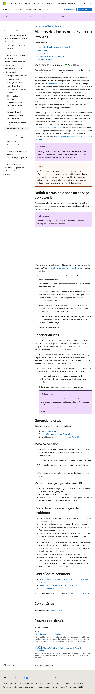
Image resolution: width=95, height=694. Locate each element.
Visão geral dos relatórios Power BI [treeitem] (16, 46)
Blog (57, 683)
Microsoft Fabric (47, 26)
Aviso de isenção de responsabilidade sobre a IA (20, 683)
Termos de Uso (43, 687)
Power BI (58, 26)
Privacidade (78, 683)
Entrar (90, 3)
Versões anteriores (46, 683)
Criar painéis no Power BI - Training (48, 634)
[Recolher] (26, 26)
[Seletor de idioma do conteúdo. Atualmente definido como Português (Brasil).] (12, 678)
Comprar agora (69, 9)
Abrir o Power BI (85, 9)
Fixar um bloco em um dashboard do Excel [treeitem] (15, 110)
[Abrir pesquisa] (84, 3)
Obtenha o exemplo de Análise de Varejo (65, 268)
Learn (37, 26)
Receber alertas (41, 50)
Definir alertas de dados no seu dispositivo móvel (59, 585)
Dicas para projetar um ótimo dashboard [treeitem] (17, 146)
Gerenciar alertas (42, 53)
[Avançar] (79, 3)
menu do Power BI (56, 434)
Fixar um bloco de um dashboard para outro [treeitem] (14, 104)
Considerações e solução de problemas (50, 56)
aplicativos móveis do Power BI (66, 437)
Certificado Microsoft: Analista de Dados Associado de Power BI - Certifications (58, 649)
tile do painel (50, 431)
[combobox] (16, 31)
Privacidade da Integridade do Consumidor (18, 687)
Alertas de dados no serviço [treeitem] (17, 128)
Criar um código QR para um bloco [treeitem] (17, 159)
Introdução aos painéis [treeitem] (15, 82)
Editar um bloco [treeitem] (12, 141)
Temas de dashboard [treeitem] (14, 164)
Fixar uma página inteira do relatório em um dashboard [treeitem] (16, 123)
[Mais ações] (90, 26)
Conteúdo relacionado (44, 59)
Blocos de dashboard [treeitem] (14, 86)
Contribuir (67, 683)
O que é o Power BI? (47, 588)
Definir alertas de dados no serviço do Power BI (53, 47)
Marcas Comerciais (58, 687)
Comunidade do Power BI (79, 593)
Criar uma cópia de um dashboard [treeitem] (15, 97)
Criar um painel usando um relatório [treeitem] (16, 91)
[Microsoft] (4, 3)
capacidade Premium (57, 83)
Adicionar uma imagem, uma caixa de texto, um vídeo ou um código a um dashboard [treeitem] (17, 135)
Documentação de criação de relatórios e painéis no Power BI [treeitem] (16, 36)
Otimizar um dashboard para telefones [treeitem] (17, 152)
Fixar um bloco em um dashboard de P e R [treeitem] (15, 117)
